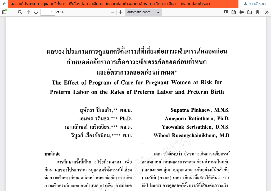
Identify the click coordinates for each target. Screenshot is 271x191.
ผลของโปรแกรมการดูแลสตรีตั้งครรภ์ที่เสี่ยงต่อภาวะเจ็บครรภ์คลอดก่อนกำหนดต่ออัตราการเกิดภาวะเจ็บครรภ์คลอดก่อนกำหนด (110, 4)
